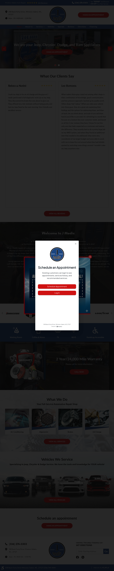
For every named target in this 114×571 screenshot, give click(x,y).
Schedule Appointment (57, 286)
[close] (75, 244)
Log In (57, 293)
